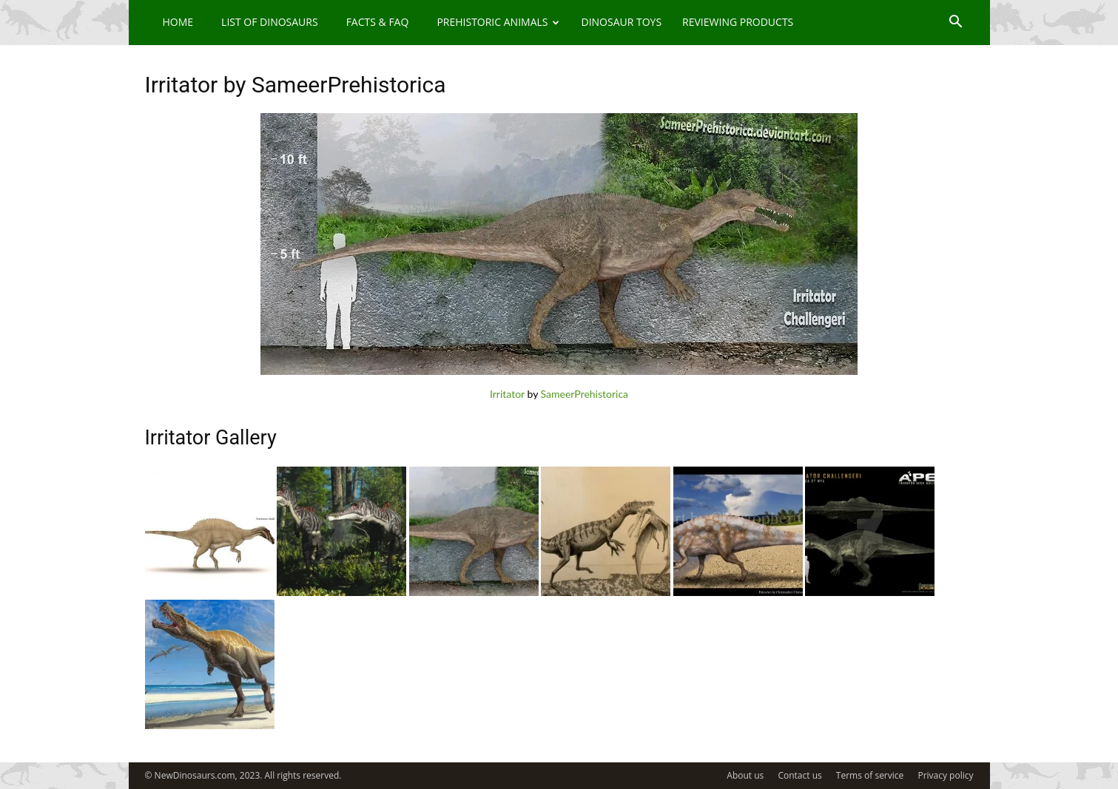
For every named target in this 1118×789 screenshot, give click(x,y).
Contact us (799, 775)
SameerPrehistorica (584, 393)
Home (178, 22)
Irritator (507, 393)
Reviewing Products (737, 22)
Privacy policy (945, 775)
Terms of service (869, 775)
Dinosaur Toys (621, 22)
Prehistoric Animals (498, 22)
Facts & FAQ (377, 22)
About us (745, 775)
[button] (956, 23)
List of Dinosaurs (269, 22)
